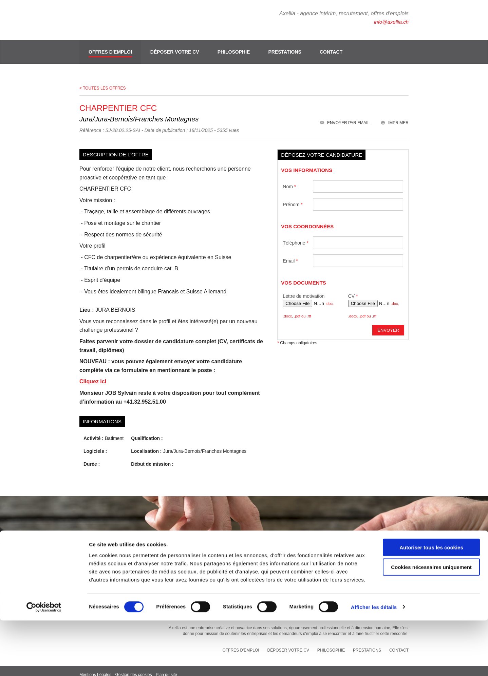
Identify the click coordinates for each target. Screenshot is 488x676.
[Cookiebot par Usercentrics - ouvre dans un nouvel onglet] (44, 663)
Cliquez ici (92, 373)
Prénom (292, 196)
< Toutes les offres (102, 80)
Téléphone (295, 234)
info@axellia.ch (390, 22)
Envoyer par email (345, 115)
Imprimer (395, 115)
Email (290, 252)
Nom (289, 178)
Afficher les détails (374, 662)
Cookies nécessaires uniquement (431, 623)
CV (353, 288)
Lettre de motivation (303, 288)
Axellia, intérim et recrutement (118, 19)
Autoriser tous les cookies (431, 603)
